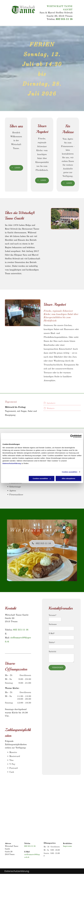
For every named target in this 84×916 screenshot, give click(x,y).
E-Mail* (52, 633)
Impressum (67, 846)
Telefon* (52, 642)
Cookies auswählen (69, 472)
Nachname (53, 624)
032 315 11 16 (64, 19)
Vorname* (52, 615)
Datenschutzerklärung (12, 463)
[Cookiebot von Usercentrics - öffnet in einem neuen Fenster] (71, 436)
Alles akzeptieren (68, 478)
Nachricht (52, 652)
